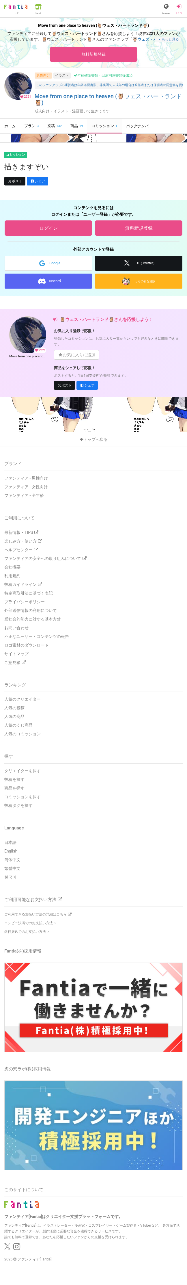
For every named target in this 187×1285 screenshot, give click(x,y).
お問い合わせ (16, 627)
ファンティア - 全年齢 (24, 495)
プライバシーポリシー (24, 601)
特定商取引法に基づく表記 (28, 593)
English (10, 851)
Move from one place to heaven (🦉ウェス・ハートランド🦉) (108, 99)
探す (8, 756)
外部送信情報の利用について (30, 610)
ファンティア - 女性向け (26, 486)
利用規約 (12, 575)
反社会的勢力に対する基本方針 (32, 619)
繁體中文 (12, 868)
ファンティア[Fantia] (34, 1259)
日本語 (10, 842)
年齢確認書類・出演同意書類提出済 (103, 75)
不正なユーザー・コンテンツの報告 (36, 636)
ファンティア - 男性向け (26, 478)
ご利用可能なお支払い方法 (33, 899)
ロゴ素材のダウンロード (26, 645)
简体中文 (12, 859)
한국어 (10, 877)
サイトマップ (16, 653)
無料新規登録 (93, 54)
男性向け (43, 75)
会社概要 (12, 567)
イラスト (62, 75)
